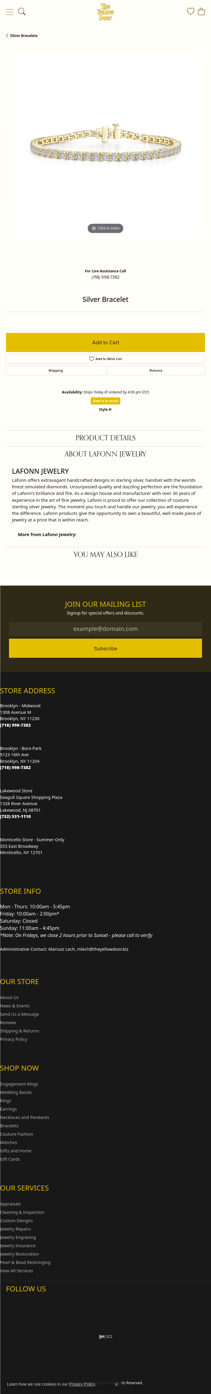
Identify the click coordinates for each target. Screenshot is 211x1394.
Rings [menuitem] (5, 1100)
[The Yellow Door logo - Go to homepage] (105, 12)
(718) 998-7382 (105, 277)
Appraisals (10, 1204)
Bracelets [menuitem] (9, 1126)
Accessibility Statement (156, 1366)
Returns (156, 370)
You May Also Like (106, 555)
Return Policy (46, 1366)
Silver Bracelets (24, 35)
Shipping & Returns (19, 1031)
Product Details (106, 438)
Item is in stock (105, 401)
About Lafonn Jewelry (105, 454)
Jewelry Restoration (19, 1254)
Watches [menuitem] (8, 1142)
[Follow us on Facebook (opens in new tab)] (26, 1300)
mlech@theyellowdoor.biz (103, 949)
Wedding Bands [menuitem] (16, 1092)
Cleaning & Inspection (22, 1212)
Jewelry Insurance (18, 1245)
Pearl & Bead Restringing (25, 1262)
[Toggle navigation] (9, 12)
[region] (105, 155)
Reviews (8, 1022)
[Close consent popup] (116, 1384)
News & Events (15, 1006)
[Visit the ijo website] (105, 1336)
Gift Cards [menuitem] (10, 1159)
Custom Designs (16, 1220)
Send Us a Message (19, 1014)
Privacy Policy (13, 1039)
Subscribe (105, 648)
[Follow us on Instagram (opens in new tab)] (12, 1300)
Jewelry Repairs (15, 1229)
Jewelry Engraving (18, 1237)
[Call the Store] (15, 725)
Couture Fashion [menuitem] (16, 1134)
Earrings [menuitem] (8, 1109)
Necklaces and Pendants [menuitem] (24, 1117)
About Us (9, 997)
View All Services (16, 1270)
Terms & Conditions (111, 1366)
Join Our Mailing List (105, 604)
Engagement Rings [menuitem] (19, 1084)
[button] (21, 12)
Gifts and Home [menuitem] (15, 1151)
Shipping (55, 370)
